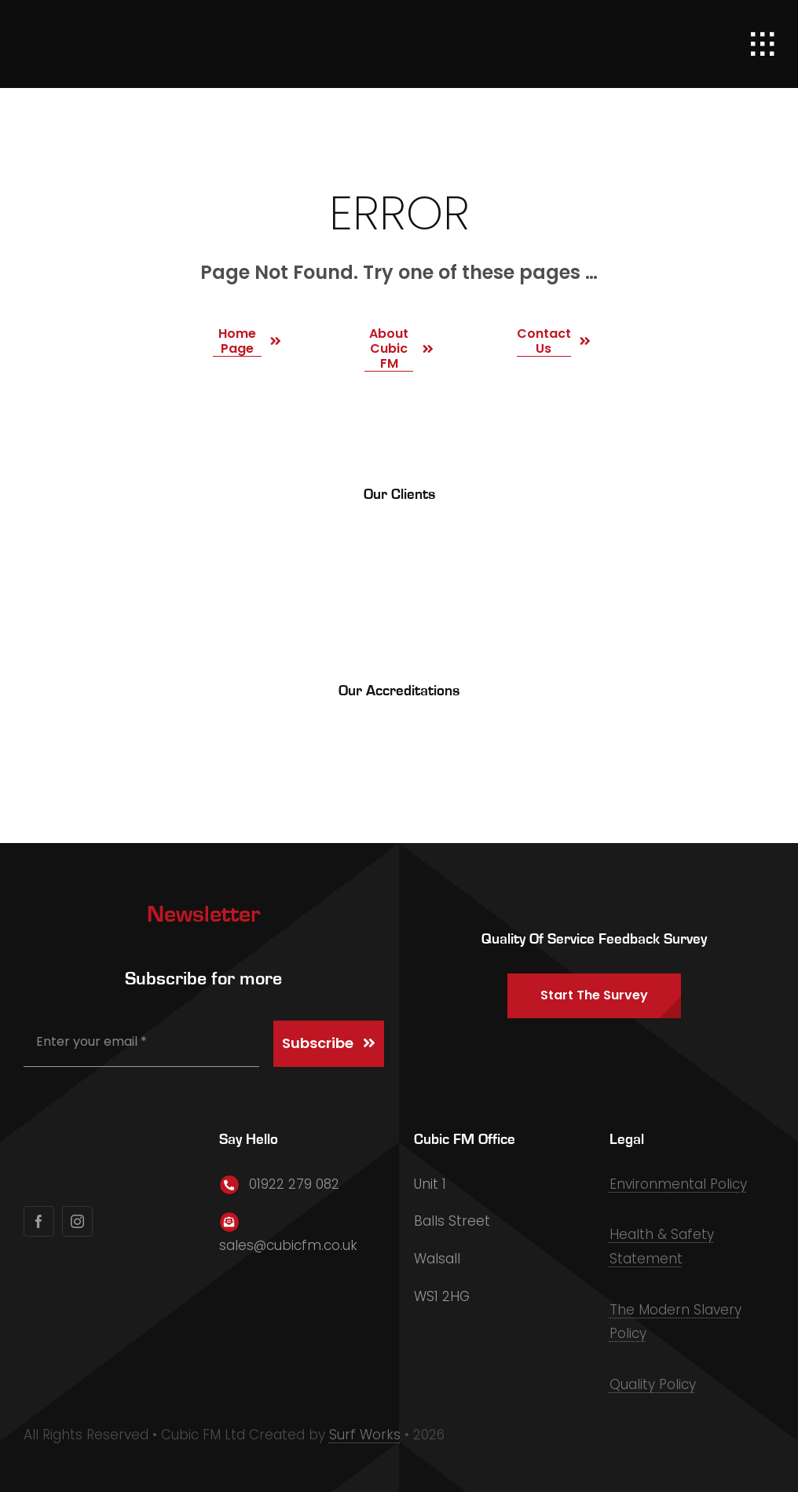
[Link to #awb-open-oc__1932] (762, 44)
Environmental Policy (678, 1184)
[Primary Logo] (114, 23)
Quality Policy (652, 1384)
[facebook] (39, 1221)
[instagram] (77, 1221)
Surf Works (365, 1434)
